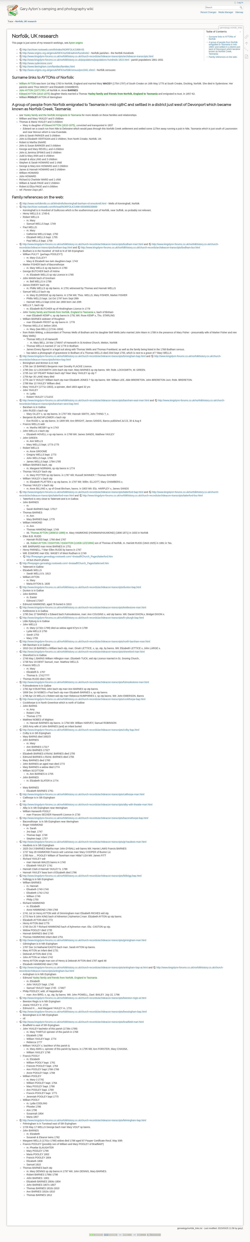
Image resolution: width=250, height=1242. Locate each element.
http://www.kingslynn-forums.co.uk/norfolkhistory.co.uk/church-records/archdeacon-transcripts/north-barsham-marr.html (86, 641)
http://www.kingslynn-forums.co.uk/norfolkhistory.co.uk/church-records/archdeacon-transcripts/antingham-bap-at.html (85, 967)
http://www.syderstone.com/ (37, 63)
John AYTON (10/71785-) (32, 90)
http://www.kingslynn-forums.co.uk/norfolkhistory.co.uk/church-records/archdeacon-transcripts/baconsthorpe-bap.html (85, 818)
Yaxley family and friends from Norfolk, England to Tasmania (123, 93)
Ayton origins (76, 42)
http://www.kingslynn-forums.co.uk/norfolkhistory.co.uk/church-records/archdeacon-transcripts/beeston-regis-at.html (84, 998)
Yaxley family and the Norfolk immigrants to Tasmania (52, 115)
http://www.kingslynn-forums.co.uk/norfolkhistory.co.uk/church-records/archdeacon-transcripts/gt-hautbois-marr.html (84, 841)
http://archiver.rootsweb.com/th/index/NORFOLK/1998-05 (53, 49)
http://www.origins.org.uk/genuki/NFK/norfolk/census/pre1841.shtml (59, 70)
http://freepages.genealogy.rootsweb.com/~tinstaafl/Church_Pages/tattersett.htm (66, 563)
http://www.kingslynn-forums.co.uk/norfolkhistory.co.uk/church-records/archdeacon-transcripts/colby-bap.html (81, 729)
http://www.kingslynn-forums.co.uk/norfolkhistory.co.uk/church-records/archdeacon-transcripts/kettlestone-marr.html (84, 607)
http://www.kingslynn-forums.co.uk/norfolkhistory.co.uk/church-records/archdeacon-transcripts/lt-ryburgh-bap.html (83, 617)
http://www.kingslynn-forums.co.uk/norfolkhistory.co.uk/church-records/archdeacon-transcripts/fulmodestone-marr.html (86, 682)
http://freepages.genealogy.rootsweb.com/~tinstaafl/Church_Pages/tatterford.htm (69, 556)
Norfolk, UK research (26, 21)
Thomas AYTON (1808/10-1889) (47, 532)
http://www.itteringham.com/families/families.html (49, 66)
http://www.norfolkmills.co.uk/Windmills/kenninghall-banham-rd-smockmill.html (64, 203)
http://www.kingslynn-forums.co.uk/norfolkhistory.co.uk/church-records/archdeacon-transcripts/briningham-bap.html (84, 356)
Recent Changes (208, 12)
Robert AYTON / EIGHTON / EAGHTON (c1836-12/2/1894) (62, 543)
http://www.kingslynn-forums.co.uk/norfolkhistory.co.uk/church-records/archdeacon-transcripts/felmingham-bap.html (84, 1120)
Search (241, 7)
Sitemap (239, 12)
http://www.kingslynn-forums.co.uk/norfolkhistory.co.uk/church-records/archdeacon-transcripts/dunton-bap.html (82, 587)
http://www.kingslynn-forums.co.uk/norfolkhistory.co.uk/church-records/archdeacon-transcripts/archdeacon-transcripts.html (88, 56)
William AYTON (27, 83)
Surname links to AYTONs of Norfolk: (222, 38)
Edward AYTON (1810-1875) (34, 93)
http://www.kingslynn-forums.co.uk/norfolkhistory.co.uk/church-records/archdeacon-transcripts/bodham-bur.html (140, 247)
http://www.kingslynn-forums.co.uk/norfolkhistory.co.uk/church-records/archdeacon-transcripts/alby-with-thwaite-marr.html (88, 804)
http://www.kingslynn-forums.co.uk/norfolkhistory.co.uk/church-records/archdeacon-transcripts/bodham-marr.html (83, 244)
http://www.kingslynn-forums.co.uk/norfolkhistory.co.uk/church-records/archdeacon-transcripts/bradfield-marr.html (83, 1021)
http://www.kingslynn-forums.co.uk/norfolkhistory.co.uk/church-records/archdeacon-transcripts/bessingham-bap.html (85, 1011)
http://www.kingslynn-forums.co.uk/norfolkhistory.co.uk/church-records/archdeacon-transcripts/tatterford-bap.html (83, 492)
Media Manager (225, 12)
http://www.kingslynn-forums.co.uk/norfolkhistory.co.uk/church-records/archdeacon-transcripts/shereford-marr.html (84, 651)
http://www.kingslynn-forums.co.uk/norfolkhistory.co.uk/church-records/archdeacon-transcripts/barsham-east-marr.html (86, 400)
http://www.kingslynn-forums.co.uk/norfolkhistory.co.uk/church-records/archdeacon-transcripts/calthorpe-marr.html (83, 794)
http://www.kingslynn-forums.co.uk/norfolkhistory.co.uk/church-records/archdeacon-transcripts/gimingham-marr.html (84, 940)
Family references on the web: (223, 57)
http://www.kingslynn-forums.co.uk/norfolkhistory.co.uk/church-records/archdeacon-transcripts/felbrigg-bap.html (82, 875)
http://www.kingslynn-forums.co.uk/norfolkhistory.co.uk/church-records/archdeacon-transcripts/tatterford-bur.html (143, 495)
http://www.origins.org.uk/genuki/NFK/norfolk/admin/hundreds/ (56, 53)
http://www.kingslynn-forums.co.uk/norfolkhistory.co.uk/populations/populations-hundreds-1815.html (76, 59)
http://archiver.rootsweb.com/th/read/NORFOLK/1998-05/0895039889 (60, 206)
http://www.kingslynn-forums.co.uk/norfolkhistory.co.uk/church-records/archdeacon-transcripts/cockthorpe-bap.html (84, 699)
